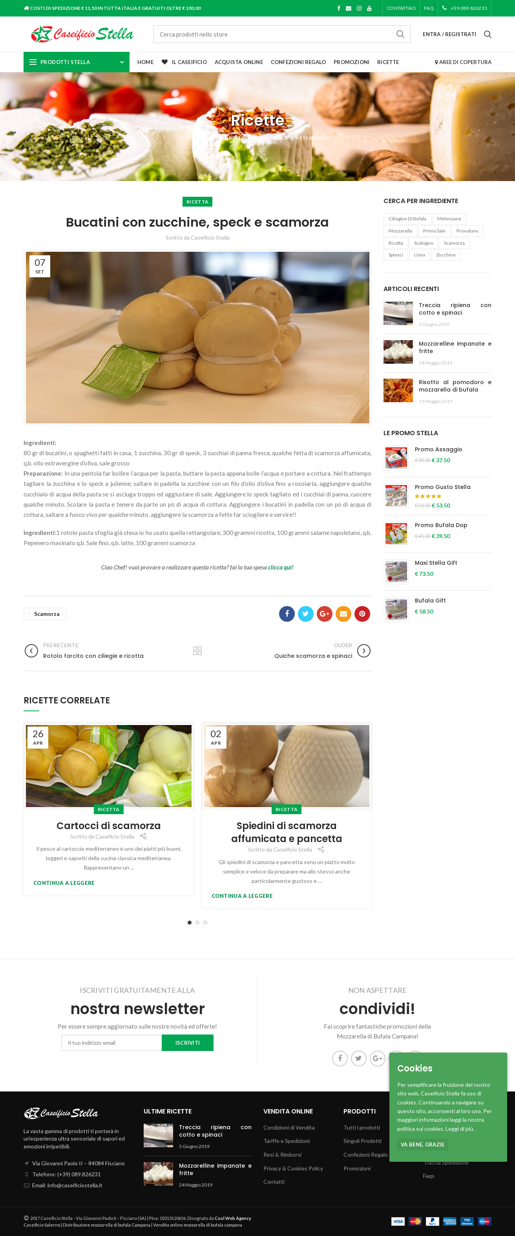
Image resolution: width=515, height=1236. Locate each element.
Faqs (429, 1175)
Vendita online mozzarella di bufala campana (197, 1224)
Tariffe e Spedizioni (286, 1140)
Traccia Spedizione (446, 1162)
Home (192, 137)
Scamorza (47, 613)
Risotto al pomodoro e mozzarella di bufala (455, 386)
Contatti (274, 1181)
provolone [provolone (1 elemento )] (467, 231)
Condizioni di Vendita (289, 1127)
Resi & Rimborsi (282, 1154)
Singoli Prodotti (362, 1140)
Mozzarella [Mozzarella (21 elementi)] (400, 231)
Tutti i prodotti (361, 1127)
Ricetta (197, 202)
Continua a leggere (64, 883)
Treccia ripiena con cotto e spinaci (455, 309)
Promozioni (357, 1168)
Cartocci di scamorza (109, 825)
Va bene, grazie (423, 1144)
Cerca (400, 34)
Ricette (212, 137)
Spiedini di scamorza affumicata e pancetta (286, 832)
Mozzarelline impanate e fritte (455, 347)
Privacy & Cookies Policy (293, 1168)
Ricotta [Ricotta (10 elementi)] (396, 243)
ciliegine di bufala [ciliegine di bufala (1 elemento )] (407, 219)
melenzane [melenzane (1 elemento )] (449, 219)
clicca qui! (281, 567)
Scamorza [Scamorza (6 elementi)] (454, 243)
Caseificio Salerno (42, 1224)
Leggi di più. (460, 1128)
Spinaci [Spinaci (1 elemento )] (396, 255)
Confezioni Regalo (365, 1154)
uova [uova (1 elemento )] (419, 255)
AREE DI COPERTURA (463, 62)
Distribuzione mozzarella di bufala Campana (106, 1224)
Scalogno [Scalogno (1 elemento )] (423, 243)
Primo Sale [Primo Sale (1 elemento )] (434, 231)
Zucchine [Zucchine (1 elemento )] (446, 255)
